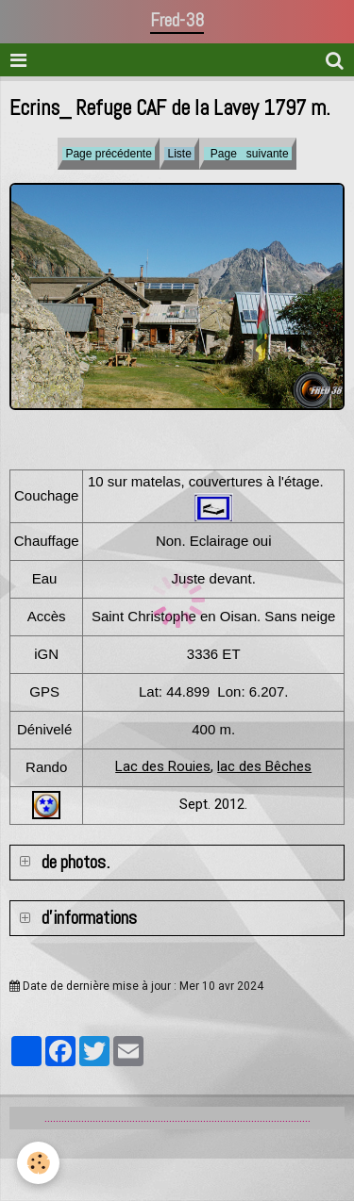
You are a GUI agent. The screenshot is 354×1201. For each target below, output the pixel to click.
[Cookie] (38, 1163)
